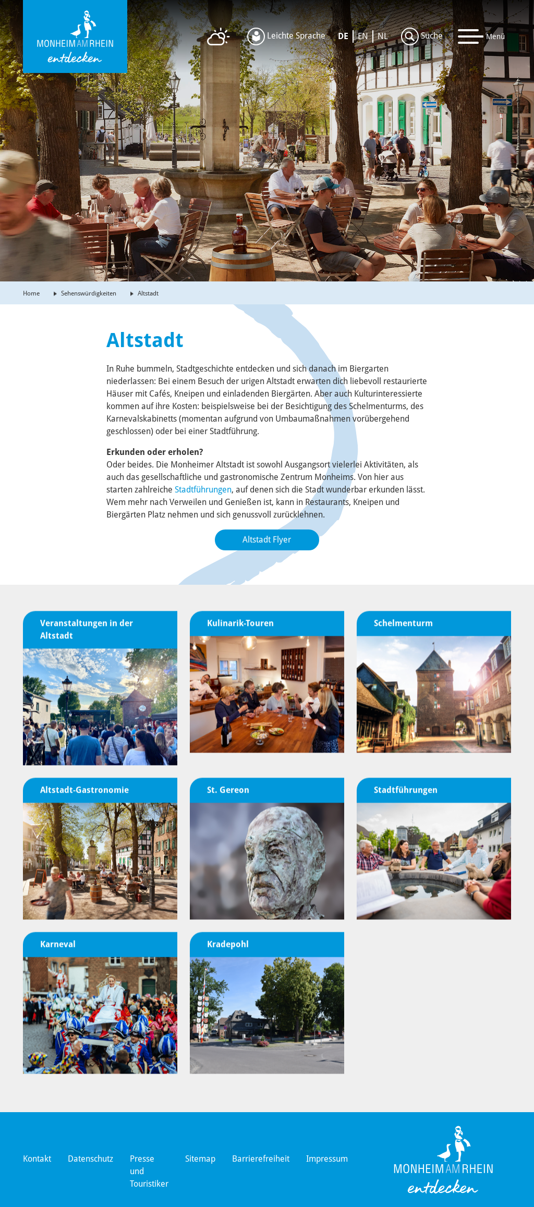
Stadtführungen (203, 490)
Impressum (327, 1159)
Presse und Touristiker (149, 1171)
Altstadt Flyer (266, 540)
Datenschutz (90, 1159)
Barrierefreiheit (260, 1159)
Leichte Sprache (286, 36)
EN (363, 36)
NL (383, 36)
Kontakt (37, 1159)
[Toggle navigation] (482, 36)
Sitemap (200, 1159)
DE (343, 36)
